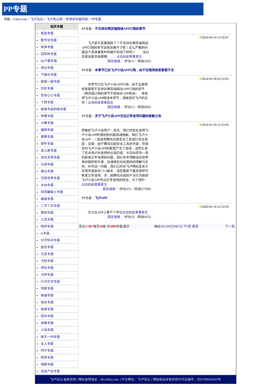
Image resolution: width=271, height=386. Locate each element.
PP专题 (15, 9)
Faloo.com (20, 19)
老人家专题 (49, 150)
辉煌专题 (47, 212)
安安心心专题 (50, 95)
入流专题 (47, 219)
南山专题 (47, 171)
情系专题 (47, 357)
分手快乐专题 (50, 240)
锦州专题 (47, 226)
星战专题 (47, 33)
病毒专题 (47, 323)
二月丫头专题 (50, 205)
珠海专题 (47, 47)
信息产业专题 (50, 371)
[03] (169, 226)
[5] (181, 226)
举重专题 (47, 116)
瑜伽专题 (47, 295)
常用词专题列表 (77, 19)
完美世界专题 (50, 178)
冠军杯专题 (49, 54)
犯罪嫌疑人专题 (52, 192)
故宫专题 (47, 247)
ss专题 (45, 233)
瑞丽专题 (47, 364)
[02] (163, 226)
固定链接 (114, 61)
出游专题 (47, 164)
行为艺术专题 (50, 281)
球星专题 (47, 288)
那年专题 (47, 143)
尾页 (195, 226)
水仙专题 (47, 185)
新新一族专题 (50, 81)
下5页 (187, 226)
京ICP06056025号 (209, 379)
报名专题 (47, 302)
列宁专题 (47, 350)
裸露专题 (47, 136)
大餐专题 (47, 123)
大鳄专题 (47, 274)
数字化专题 (49, 40)
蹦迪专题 (47, 199)
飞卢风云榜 (55, 19)
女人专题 (47, 343)
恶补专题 (47, 316)
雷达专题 (47, 68)
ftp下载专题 (49, 61)
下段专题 (47, 102)
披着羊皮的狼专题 (53, 109)
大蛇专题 (47, 261)
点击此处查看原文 (129, 56)
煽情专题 (47, 130)
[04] (175, 226)
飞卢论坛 (36, 19)
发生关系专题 (50, 157)
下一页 (230, 226)
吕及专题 (47, 254)
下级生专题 (49, 74)
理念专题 (47, 268)
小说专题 (47, 330)
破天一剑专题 (50, 337)
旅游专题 (47, 309)
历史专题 (47, 88)
